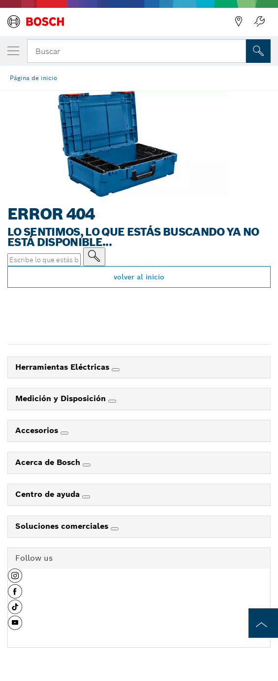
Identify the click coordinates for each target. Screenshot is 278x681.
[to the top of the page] (263, 623)
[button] (15, 579)
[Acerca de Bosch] (87, 464)
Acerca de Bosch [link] (49, 462)
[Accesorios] (64, 433)
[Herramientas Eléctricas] (116, 369)
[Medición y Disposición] (112, 401)
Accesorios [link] (38, 430)
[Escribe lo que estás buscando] (94, 256)
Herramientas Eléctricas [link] (63, 367)
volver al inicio (139, 276)
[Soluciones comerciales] (115, 528)
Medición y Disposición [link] (61, 398)
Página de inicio (33, 78)
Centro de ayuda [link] (48, 494)
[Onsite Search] (258, 51)
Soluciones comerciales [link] (63, 526)
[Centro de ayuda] (86, 496)
